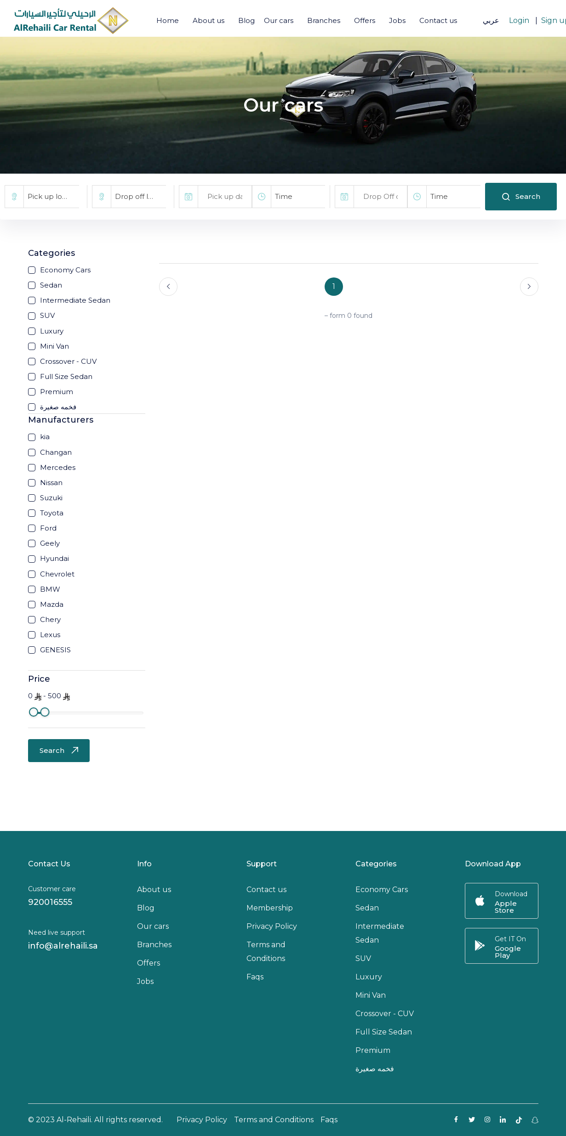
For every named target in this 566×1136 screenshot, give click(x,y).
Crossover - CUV (384, 1013)
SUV (363, 958)
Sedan (367, 908)
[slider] (33, 712)
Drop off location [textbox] (140, 196)
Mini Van (370, 995)
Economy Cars (381, 889)
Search (521, 196)
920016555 (50, 902)
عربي (491, 20)
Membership (269, 908)
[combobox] (51, 196)
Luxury (368, 976)
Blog (246, 20)
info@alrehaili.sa (63, 946)
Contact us (438, 20)
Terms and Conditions (266, 951)
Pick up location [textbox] (53, 196)
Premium (372, 1050)
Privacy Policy (271, 926)
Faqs (254, 976)
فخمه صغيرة (374, 1068)
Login (519, 20)
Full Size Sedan (383, 1032)
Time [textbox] (283, 196)
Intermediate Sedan (379, 933)
